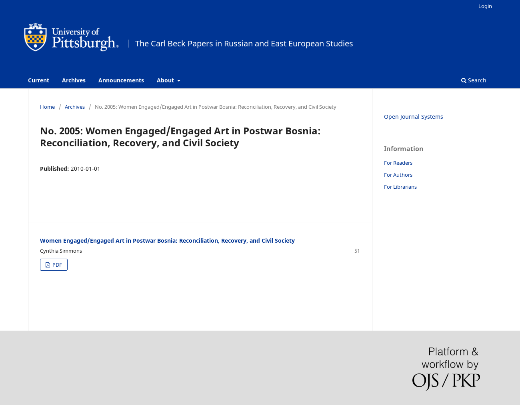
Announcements (121, 80)
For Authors (398, 174)
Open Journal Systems (413, 116)
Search (473, 80)
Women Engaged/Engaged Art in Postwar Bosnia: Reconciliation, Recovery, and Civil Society (167, 240)
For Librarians (400, 186)
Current (38, 80)
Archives (74, 80)
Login (485, 6)
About (166, 80)
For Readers (398, 162)
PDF (56, 264)
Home (47, 106)
